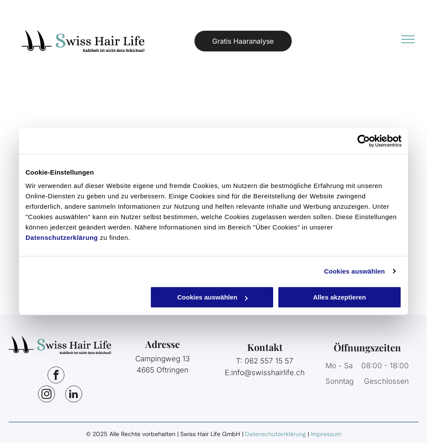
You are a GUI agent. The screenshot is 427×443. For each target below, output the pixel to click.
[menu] (408, 39)
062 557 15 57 (269, 361)
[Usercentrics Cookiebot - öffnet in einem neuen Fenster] (364, 140)
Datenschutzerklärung (61, 237)
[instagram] (46, 395)
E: (228, 372)
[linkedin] (73, 395)
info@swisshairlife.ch (268, 372)
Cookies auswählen (354, 271)
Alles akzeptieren (339, 297)
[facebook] (56, 376)
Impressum (326, 434)
